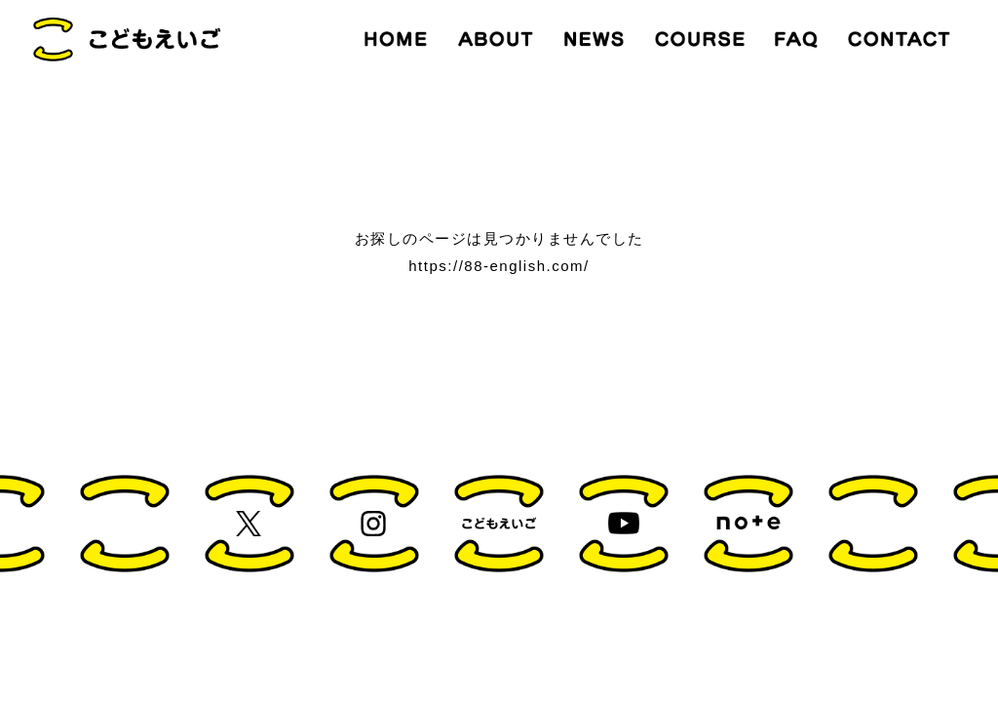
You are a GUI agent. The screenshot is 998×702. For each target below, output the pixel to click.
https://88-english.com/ (498, 265)
